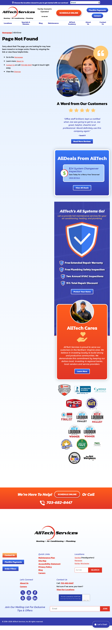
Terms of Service (75, 603)
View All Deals (82, 194)
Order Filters (10, 575)
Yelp (22, 602)
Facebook (35, 597)
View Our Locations (65, 594)
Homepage (7, 39)
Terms (88, 604)
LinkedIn (35, 602)
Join (105, 613)
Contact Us (10, 71)
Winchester (86, 570)
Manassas (79, 567)
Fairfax (78, 570)
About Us (20, 68)
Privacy (84, 604)
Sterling (78, 564)
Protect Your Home (82, 298)
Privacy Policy (68, 603)
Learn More (82, 378)
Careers (89, 23)
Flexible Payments (89, 17)
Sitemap (17, 78)
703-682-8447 (52, 17)
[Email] (80, 613)
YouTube (29, 597)
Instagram (29, 602)
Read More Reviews (82, 148)
